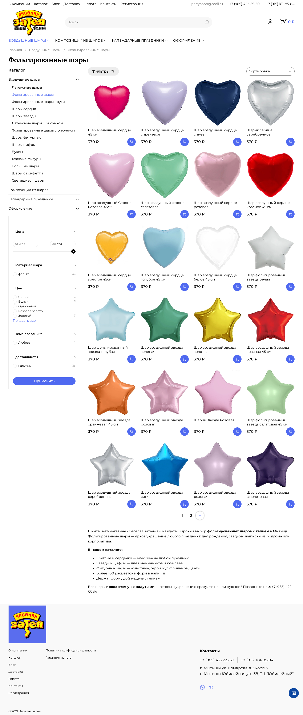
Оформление (189, 41)
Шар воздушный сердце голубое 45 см (162, 277)
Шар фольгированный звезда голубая (108, 350)
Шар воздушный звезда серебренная (109, 494)
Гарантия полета (59, 657)
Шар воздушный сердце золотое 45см (109, 277)
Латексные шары (27, 87)
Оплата (90, 4)
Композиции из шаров (81, 41)
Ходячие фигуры (26, 159)
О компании (19, 4)
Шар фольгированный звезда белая (266, 277)
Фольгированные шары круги (38, 102)
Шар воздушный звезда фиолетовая (268, 494)
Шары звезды (24, 116)
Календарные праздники (140, 41)
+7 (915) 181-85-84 (280, 4)
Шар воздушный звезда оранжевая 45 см (109, 422)
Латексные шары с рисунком (37, 123)
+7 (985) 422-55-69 (244, 4)
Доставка (72, 4)
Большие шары (25, 166)
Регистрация (132, 4)
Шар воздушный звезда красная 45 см (268, 350)
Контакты (108, 4)
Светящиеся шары (28, 180)
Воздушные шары (29, 41)
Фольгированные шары (33, 95)
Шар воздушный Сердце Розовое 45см (110, 205)
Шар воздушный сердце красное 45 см (268, 205)
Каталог (41, 4)
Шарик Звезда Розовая (214, 420)
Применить (44, 381)
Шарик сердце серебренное (259, 132)
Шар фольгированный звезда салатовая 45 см (267, 422)
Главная (15, 50)
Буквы (17, 152)
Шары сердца (24, 109)
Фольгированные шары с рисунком (43, 130)
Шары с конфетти (27, 173)
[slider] (73, 251)
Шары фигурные (26, 138)
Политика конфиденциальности (71, 650)
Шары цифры (24, 145)
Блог (55, 4)
